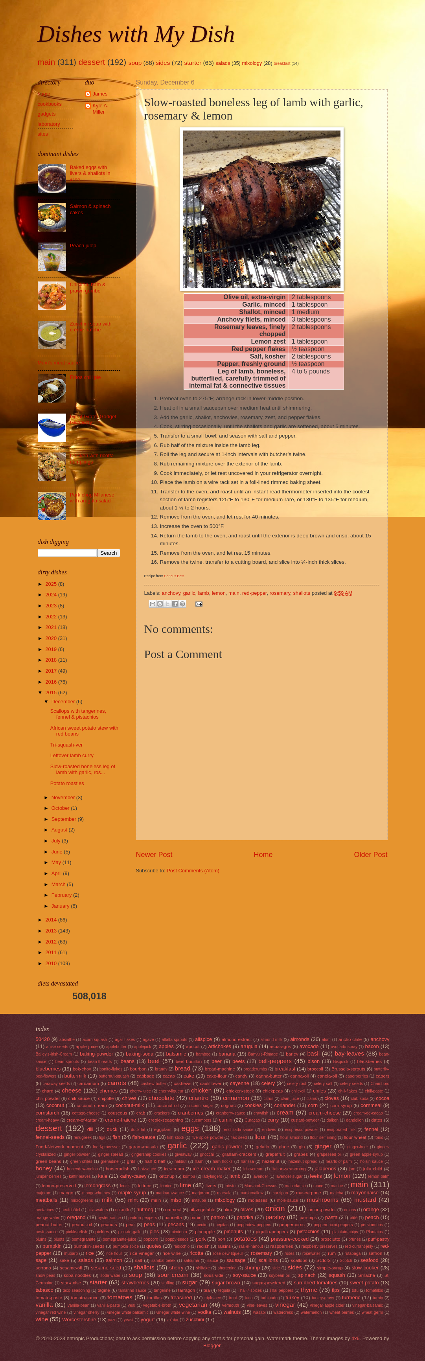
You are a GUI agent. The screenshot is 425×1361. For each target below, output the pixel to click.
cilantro (199, 1097)
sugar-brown (226, 1283)
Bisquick (340, 1061)
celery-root (296, 1083)
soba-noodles (77, 1275)
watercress (283, 1312)
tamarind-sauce (132, 1290)
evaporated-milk (341, 1129)
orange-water (48, 1218)
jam (352, 1169)
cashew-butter (153, 1083)
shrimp (252, 1268)
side (276, 1268)
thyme (309, 1289)
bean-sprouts (67, 1061)
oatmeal (173, 1209)
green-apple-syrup (366, 1154)
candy (241, 1076)
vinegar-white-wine (173, 1312)
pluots (58, 1239)
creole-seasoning (165, 1120)
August (60, 830)
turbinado (269, 1298)
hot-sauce (147, 1169)
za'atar (173, 1320)
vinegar (285, 1304)
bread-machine (220, 1069)
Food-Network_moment (59, 1146)
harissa (247, 1161)
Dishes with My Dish (136, 34)
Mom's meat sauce (59, 363)
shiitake (203, 1268)
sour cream (173, 1274)
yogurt (148, 1319)
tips (336, 1290)
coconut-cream (92, 1105)
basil (313, 1053)
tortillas (154, 1297)
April (57, 873)
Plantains (374, 1232)
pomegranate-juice (119, 1239)
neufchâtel (70, 1210)
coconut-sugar (200, 1106)
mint (133, 1200)
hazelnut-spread (303, 1161)
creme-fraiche (120, 1120)
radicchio (181, 1246)
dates (376, 1120)
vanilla (44, 1304)
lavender (260, 1176)
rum (332, 1253)
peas (149, 1224)
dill (90, 1129)
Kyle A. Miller (101, 108)
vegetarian (193, 1304)
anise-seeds (57, 1047)
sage (41, 1260)
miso (176, 1200)
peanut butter (49, 1224)
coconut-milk (130, 1105)
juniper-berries (49, 1176)
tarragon (186, 1290)
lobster (231, 1186)
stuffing (168, 1283)
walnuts (232, 1312)
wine (42, 1319)
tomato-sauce (85, 1297)
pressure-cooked (290, 1239)
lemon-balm (379, 1176)
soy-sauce (244, 1275)
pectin (202, 1225)
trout (233, 1298)
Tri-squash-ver (66, 745)
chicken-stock (240, 1091)
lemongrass (98, 1185)
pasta (331, 1217)
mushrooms (323, 1199)
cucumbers (201, 1120)
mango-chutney (96, 1193)
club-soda (360, 1098)
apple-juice (86, 1046)
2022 (51, 617)
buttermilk (75, 1076)
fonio (379, 1137)
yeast (129, 1320)
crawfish (261, 1113)
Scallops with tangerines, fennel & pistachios (78, 714)
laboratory (49, 124)
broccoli (315, 1069)
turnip (378, 1298)
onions (350, 1210)
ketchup (166, 1176)
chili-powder (48, 1098)
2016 (51, 682)
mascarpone (308, 1192)
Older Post (370, 855)
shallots (301, 593)
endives (269, 1129)
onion (275, 1208)
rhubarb (71, 1253)
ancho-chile (350, 1039)
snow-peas (45, 1275)
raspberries (281, 1246)
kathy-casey (133, 1176)
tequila (224, 1290)
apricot (193, 1046)
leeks (316, 1176)
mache (337, 1186)
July (57, 841)
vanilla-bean (79, 1305)
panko (217, 1217)
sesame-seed (106, 1268)
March (59, 884)
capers (383, 1076)
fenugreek (83, 1137)
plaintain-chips (345, 1232)
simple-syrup (330, 1267)
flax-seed (238, 1137)
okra (227, 1209)
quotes (154, 1246)
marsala (224, 1193)
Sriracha (366, 1275)
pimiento (179, 1232)
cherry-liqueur (170, 1091)
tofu (355, 1290)
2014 (51, 920)
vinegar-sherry (86, 1312)
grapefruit (275, 1154)
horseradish (118, 1168)
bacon (372, 1046)
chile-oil (298, 1091)
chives (129, 1098)
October (61, 808)
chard (47, 1091)
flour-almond (291, 1137)
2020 (51, 638)
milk (107, 1199)
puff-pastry (379, 1239)
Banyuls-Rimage (263, 1054)
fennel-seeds (50, 1137)
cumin (225, 1120)
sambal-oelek (163, 1260)
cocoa (382, 1098)
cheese (72, 1090)
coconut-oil (167, 1105)
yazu (112, 1320)
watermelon (311, 1312)
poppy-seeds (177, 1239)
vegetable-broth (157, 1305)
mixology (252, 63)
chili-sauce (79, 1098)
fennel (371, 1129)
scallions (268, 1260)
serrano (43, 1267)
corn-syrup (341, 1105)
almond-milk (272, 1039)
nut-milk (122, 1210)
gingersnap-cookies (148, 1154)
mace (318, 1186)
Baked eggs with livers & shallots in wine (90, 173)
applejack (142, 1047)
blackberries (369, 1061)
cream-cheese (325, 1113)
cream (285, 1112)
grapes (301, 1154)
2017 (51, 671)
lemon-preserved (59, 1185)
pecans (175, 1224)
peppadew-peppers (254, 1225)
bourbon (138, 1069)
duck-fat (138, 1129)
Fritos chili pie (85, 377)
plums (41, 1239)
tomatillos (374, 1290)
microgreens (82, 1200)
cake (189, 1076)
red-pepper (254, 593)
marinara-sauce (170, 1193)
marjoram (200, 1193)
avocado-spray (344, 1047)
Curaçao (252, 1120)
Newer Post (154, 855)
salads (222, 63)
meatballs (46, 1200)
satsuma (191, 1260)
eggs (190, 1128)
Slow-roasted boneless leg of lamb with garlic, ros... (82, 769)
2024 (51, 595)
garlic (189, 593)
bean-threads (100, 1061)
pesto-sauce (47, 1232)
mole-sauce (287, 1200)
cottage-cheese (85, 1113)
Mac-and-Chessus (261, 1186)
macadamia (295, 1186)
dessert (92, 61)
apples (166, 1046)
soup (135, 62)
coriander (285, 1105)
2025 (51, 584)
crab (140, 1113)
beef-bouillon (189, 1061)
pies (154, 1231)
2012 (51, 942)
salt (138, 1260)
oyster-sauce (109, 1218)
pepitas (221, 1225)
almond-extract (237, 1039)
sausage (236, 1260)
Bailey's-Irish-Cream (54, 1054)
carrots (116, 1083)
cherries (108, 1091)
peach (372, 1217)
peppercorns (292, 1224)
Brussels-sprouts (348, 1069)
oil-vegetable (202, 1209)
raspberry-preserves (320, 1246)
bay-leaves (349, 1053)
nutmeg (144, 1209)
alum (326, 1039)
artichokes (219, 1046)
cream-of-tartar (81, 1120)
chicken (201, 1090)
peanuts (109, 1224)
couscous (117, 1113)
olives (246, 1209)
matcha (336, 1193)
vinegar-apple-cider (327, 1305)
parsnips (308, 1217)
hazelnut (271, 1161)
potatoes (245, 1238)
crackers (162, 1113)
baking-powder (96, 1054)
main (46, 61)
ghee (284, 1146)
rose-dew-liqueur (228, 1253)
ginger (323, 1146)
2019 (51, 649)
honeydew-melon (82, 1169)
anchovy (171, 593)
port (221, 1239)
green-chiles (81, 1161)
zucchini (195, 1319)
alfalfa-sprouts (174, 1039)
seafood (370, 1260)
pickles (102, 1231)
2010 (51, 963)
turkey (292, 1297)
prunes (354, 1239)
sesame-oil (71, 1267)
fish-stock (175, 1137)
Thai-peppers (281, 1290)
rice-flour (114, 1253)
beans (127, 1061)
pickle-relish (76, 1232)
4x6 (355, 1338)
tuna (249, 1298)
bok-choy (82, 1069)
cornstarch (47, 1113)
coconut (55, 1105)
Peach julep (83, 245)
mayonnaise (365, 1192)
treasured (181, 1297)
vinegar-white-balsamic (127, 1312)
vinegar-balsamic (367, 1305)
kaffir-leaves (79, 1176)
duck (112, 1129)
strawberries (135, 1283)
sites (43, 134)
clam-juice (290, 1098)
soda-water (110, 1275)
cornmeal (371, 1105)
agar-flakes (125, 1039)
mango (66, 1192)
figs (102, 1137)
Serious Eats (174, 576)
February (62, 895)
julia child (373, 1168)
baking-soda (139, 1054)
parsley (275, 1217)
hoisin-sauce (371, 1161)
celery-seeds (351, 1083)
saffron (375, 1253)
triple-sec (212, 1298)
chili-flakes (347, 1091)
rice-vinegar (142, 1253)
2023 (51, 606)
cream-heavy (47, 1120)
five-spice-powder (207, 1137)
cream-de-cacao (368, 1113)
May (57, 862)
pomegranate (84, 1239)
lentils (125, 1186)
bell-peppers (275, 1061)
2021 (51, 627)
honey (44, 1168)
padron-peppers (142, 1218)
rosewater (311, 1253)
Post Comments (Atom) (193, 871)
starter (192, 62)
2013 (51, 931)
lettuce (144, 1185)
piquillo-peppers (272, 1231)
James (100, 94)
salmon (114, 1260)
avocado (309, 1046)
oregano (76, 1217)
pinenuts (233, 1231)
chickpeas (273, 1091)
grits (131, 1161)
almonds (299, 1039)
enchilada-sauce (238, 1129)
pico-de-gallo (130, 1232)
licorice (166, 1186)
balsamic (176, 1054)
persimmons (372, 1225)
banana (227, 1054)
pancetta (173, 1217)
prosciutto (330, 1239)
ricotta (196, 1253)
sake (64, 1260)
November (64, 797)
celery (268, 1083)
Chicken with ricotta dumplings (92, 458)
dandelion (355, 1120)
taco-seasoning (76, 1290)
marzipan (279, 1193)
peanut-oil (82, 1224)
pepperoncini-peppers (333, 1225)
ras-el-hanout (251, 1246)
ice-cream (174, 1168)
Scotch (346, 1260)
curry (273, 1120)
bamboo (203, 1054)
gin (302, 1146)
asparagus (280, 1046)
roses (289, 1253)
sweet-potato (364, 1283)
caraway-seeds (56, 1083)
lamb (203, 593)
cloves (331, 1098)
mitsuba (199, 1200)
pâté (353, 1218)
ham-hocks (222, 1161)
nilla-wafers (97, 1210)
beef (154, 1061)
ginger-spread (110, 1154)
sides (163, 62)
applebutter (116, 1047)
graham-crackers (239, 1154)
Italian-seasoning (288, 1168)
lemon (219, 593)
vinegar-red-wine (51, 1312)
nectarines (45, 1210)
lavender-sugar (289, 1176)
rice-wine (171, 1253)
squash (337, 1275)
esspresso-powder (301, 1129)
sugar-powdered (268, 1282)
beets (238, 1061)
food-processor (106, 1147)
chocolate (162, 1097)
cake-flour (217, 1076)
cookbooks (50, 104)
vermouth (230, 1305)
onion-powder (322, 1209)
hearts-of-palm (339, 1161)
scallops (299, 1260)
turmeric (351, 1297)
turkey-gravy (323, 1298)
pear (130, 1224)
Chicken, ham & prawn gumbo (88, 287)
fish (116, 1137)
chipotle (106, 1098)
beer (217, 1061)
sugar (189, 1282)
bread (182, 1068)
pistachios (308, 1231)
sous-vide (214, 1275)
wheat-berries (341, 1312)
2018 (51, 660)
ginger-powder (77, 1154)
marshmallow (251, 1193)
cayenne (239, 1083)
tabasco (44, 1290)
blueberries (48, 1069)
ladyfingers (212, 1176)
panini (196, 1217)
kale (103, 1176)
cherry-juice (140, 1091)
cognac (228, 1105)
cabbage (145, 1076)
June (58, 852)
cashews (182, 1083)
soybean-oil (279, 1275)
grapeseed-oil (329, 1154)
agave (148, 1039)
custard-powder (305, 1120)
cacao (169, 1076)
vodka (204, 1312)
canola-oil (327, 1076)
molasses (257, 1200)
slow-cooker (365, 1268)
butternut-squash (114, 1076)
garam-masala (143, 1146)
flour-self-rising (323, 1137)
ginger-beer (357, 1147)
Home (263, 855)
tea (207, 1290)
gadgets (47, 114)
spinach (306, 1275)
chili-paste (374, 1091)
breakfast (282, 63)
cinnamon (236, 1097)
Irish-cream (253, 1169)
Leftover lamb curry (72, 755)
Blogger (212, 1345)
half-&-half (155, 1161)
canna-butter (268, 1076)
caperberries (357, 1076)
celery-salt (323, 1083)
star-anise (71, 1282)
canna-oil (299, 1076)
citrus (269, 1098)
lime (185, 1185)
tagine (104, 1290)
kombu (189, 1176)
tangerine (162, 1290)
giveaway (183, 1154)
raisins (224, 1246)
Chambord (380, 1083)
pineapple (205, 1231)
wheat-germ (372, 1312)
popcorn (151, 1239)
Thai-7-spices (249, 1290)
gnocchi (207, 1154)
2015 (51, 692)
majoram (44, 1193)
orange (371, 1209)
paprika (245, 1217)
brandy (161, 1069)
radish (203, 1246)
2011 (51, 952)
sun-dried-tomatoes (315, 1283)
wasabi (259, 1312)
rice (90, 1253)
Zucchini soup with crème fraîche (91, 327)
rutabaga (353, 1253)
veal (131, 1305)
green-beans (48, 1161)
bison (313, 1061)
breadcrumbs (255, 1069)
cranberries (190, 1113)
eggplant (162, 1129)
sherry (176, 1268)
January (61, 906)
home (44, 94)
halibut (180, 1161)
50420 (43, 1039)
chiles (319, 1091)
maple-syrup (132, 1192)
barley (292, 1054)
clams (311, 1098)
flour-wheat (355, 1137)
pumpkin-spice (126, 1246)
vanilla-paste (108, 1305)
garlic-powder (227, 1146)
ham (199, 1161)
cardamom (88, 1083)
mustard (365, 1199)
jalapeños (325, 1169)
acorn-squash (95, 1039)
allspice (203, 1039)
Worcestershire (79, 1319)
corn (313, 1105)
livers (211, 1185)
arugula (249, 1046)
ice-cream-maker (212, 1169)
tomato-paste (49, 1297)
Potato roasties (67, 783)
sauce (212, 1260)
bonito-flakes (110, 1069)
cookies (253, 1105)
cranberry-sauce (230, 1113)
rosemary (280, 593)
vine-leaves (257, 1305)
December (64, 701)
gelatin (262, 1146)
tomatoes (119, 1297)
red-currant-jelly (359, 1246)
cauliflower (211, 1083)
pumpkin (52, 1246)
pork (201, 1239)
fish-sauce (143, 1137)
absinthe (67, 1039)
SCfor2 (323, 1260)
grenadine (110, 1161)
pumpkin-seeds (89, 1246)
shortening (227, 1268)
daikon (333, 1120)
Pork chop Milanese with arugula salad (92, 498)
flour (260, 1136)
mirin (156, 1200)
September (65, 819)
